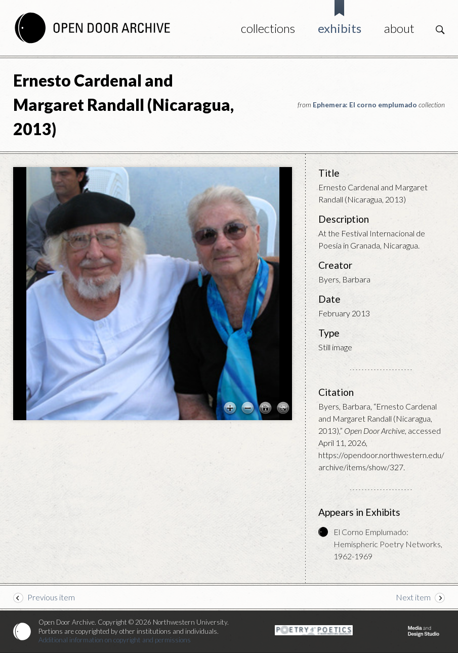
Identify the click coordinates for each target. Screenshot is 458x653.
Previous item (51, 597)
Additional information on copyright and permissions (114, 640)
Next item (413, 597)
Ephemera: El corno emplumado (365, 105)
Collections (268, 28)
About (399, 28)
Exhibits (339, 28)
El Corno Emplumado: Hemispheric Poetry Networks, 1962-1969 (388, 544)
